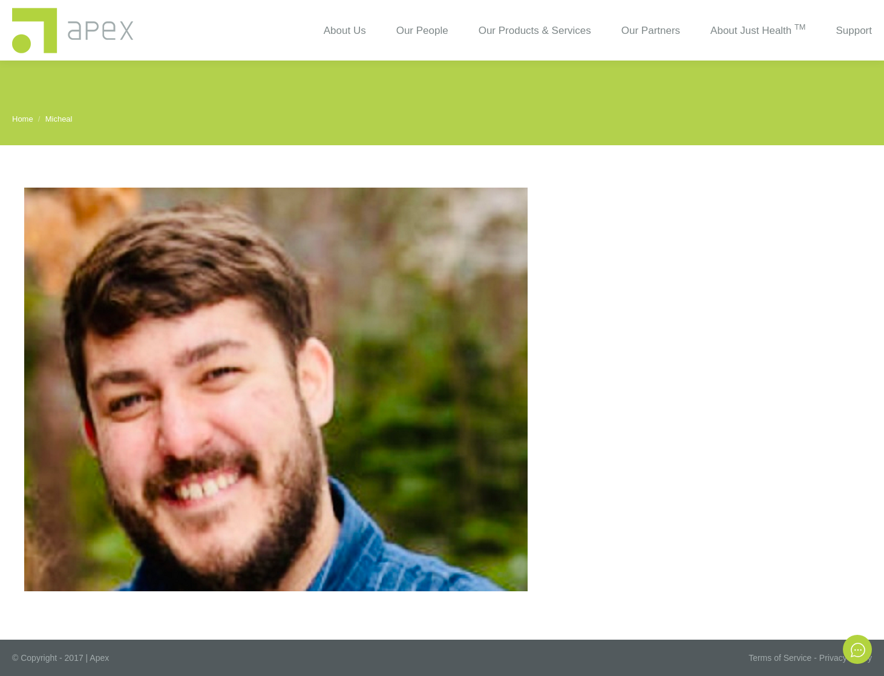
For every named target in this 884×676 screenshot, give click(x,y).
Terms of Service (779, 658)
